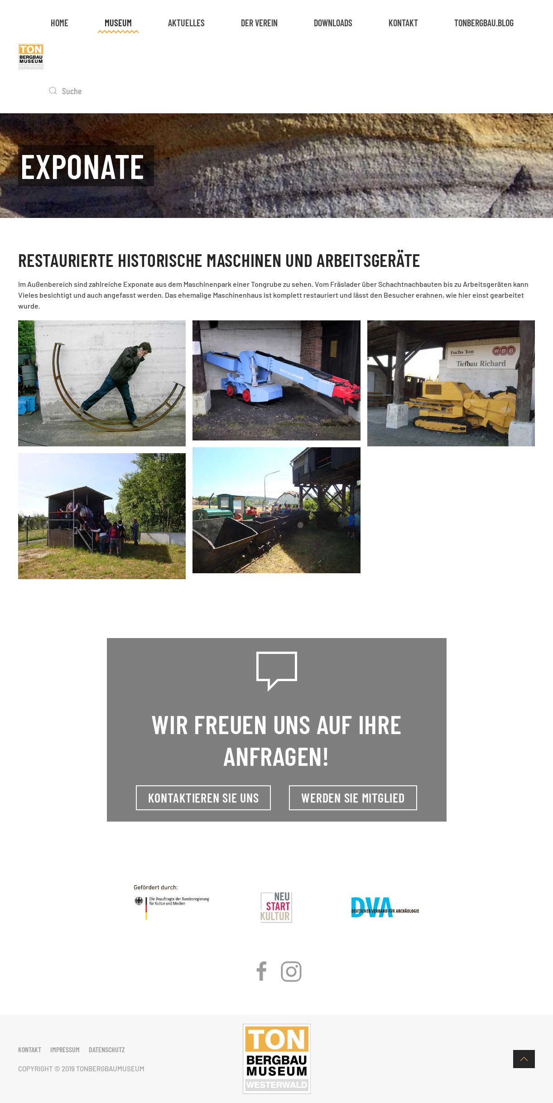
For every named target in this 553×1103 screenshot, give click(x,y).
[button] (524, 1059)
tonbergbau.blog (484, 22)
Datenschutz (107, 1049)
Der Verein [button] (259, 22)
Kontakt (403, 22)
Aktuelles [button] (186, 22)
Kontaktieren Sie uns (203, 797)
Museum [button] (118, 22)
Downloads (333, 22)
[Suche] (98, 91)
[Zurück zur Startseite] (31, 56)
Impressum (65, 1049)
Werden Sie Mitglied (352, 797)
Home (59, 22)
